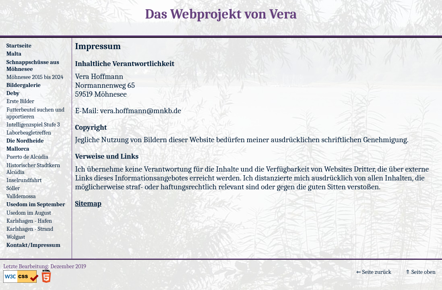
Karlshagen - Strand (30, 229)
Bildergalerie (23, 85)
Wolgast (15, 237)
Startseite (18, 45)
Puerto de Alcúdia (27, 156)
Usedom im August (28, 212)
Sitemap (88, 203)
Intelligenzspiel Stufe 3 (33, 124)
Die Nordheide (25, 140)
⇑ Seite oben (420, 272)
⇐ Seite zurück (373, 272)
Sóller (13, 188)
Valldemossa (21, 196)
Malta (13, 53)
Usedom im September (35, 204)
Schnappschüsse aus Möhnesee (32, 65)
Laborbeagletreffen (28, 132)
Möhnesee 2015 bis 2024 (34, 77)
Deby (12, 93)
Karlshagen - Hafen (29, 221)
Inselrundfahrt (23, 180)
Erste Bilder (20, 101)
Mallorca (17, 148)
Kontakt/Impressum (33, 245)
